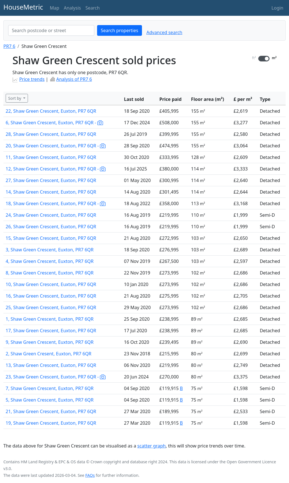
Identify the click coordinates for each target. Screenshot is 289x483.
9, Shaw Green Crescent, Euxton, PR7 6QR (50, 342)
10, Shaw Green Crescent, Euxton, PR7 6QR (51, 284)
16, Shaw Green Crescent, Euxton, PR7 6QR (51, 296)
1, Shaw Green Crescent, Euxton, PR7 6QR (50, 319)
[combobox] (51, 30)
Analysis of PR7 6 (74, 79)
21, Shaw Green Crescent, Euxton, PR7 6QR (51, 411)
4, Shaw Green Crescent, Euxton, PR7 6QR (50, 261)
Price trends (32, 79)
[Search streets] (51, 30)
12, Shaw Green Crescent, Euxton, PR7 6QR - (56, 169)
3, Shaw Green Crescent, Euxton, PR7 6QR (50, 250)
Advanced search (164, 32)
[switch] (264, 58)
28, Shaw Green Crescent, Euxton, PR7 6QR (51, 134)
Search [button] (93, 8)
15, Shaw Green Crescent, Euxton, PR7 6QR (51, 238)
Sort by (15, 98)
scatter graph (151, 446)
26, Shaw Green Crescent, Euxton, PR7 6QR (51, 226)
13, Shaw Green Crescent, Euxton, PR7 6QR (51, 365)
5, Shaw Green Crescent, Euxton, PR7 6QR (50, 400)
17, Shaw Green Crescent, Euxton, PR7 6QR (51, 330)
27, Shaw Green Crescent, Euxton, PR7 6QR (51, 180)
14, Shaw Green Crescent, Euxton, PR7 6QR (51, 192)
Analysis (72, 8)
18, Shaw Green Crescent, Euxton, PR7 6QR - (56, 203)
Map (54, 8)
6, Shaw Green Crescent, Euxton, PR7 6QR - (54, 122)
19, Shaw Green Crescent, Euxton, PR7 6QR (51, 423)
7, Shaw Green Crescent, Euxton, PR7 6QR (50, 388)
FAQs (90, 475)
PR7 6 (9, 46)
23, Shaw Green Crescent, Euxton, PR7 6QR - (56, 377)
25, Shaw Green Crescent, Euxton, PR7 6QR (51, 307)
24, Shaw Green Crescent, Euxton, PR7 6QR (51, 215)
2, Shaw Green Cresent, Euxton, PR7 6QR (48, 354)
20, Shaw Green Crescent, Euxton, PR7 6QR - (56, 146)
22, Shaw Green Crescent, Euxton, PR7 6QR (51, 111)
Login (277, 8)
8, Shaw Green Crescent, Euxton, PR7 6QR (50, 273)
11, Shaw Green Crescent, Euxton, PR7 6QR (51, 157)
